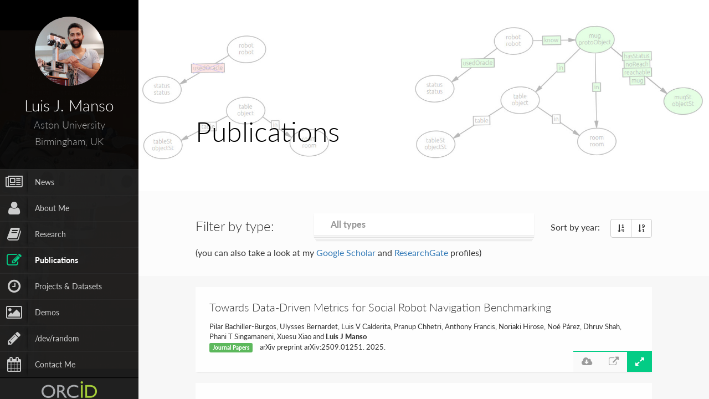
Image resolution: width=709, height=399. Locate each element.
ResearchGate (421, 252)
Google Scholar (346, 252)
